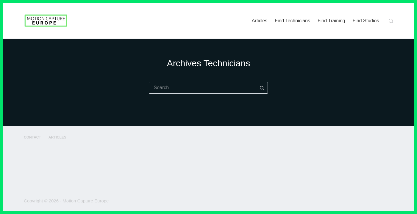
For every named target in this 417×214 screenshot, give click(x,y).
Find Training (331, 20)
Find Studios (366, 20)
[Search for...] (202, 88)
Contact (32, 137)
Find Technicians (292, 20)
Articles (259, 20)
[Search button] (262, 88)
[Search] (391, 21)
